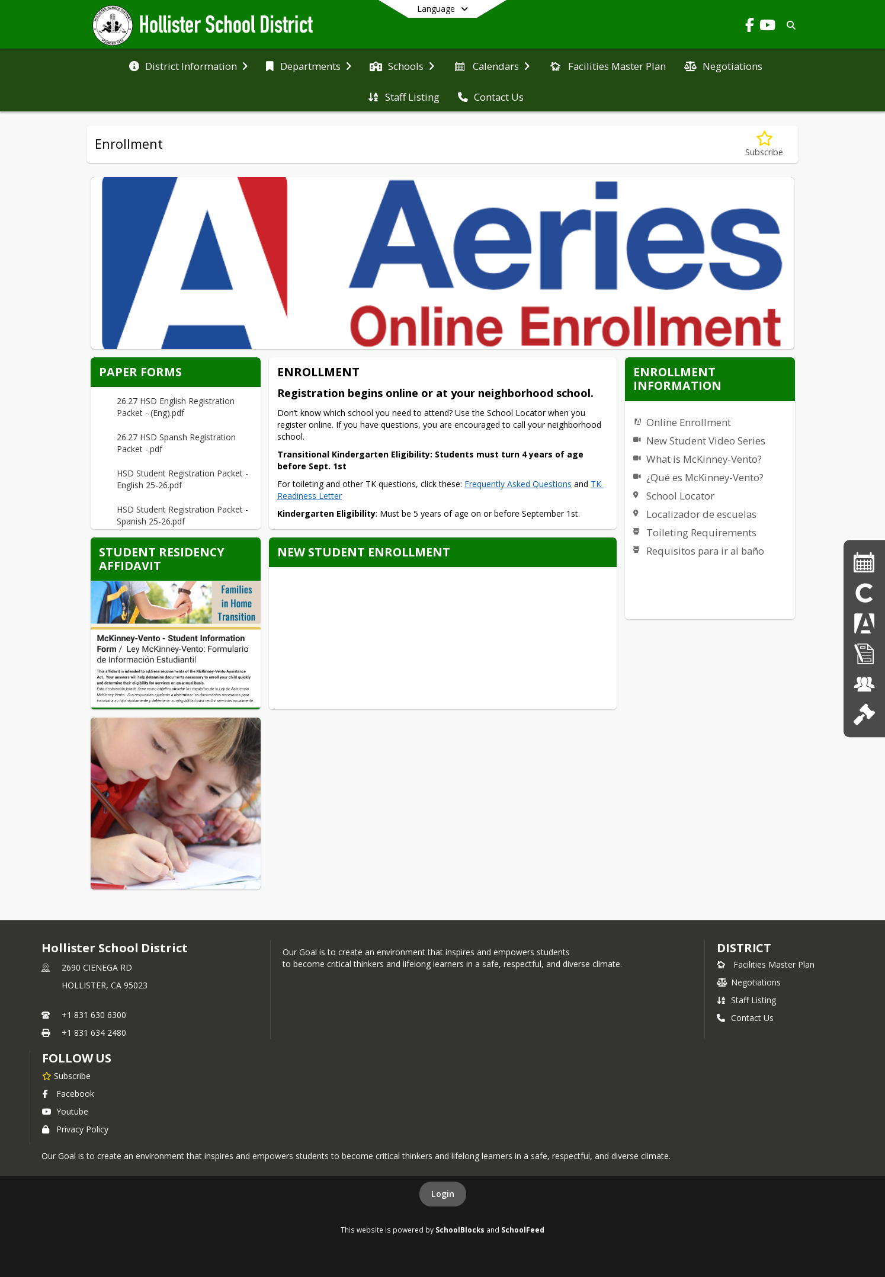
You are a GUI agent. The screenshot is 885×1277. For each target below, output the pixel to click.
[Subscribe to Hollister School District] (66, 1075)
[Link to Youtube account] (767, 27)
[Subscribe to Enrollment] (764, 144)
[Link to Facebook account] (749, 27)
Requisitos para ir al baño (705, 551)
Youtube (65, 1111)
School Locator (680, 496)
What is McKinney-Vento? (704, 459)
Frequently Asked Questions (518, 483)
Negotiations (749, 982)
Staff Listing (746, 1000)
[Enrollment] (864, 653)
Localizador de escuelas (701, 514)
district (744, 948)
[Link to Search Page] (789, 25)
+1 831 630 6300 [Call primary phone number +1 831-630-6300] (94, 1014)
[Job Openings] (864, 684)
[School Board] (864, 714)
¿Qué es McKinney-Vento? (705, 477)
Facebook (68, 1093)
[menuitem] (188, 65)
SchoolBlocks (460, 1229)
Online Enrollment (688, 422)
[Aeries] (864, 623)
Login (442, 1193)
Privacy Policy (75, 1129)
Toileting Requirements (701, 532)
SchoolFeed (522, 1229)
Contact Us (745, 1017)
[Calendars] (864, 562)
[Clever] (864, 592)
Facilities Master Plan (766, 964)
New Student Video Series (705, 440)
